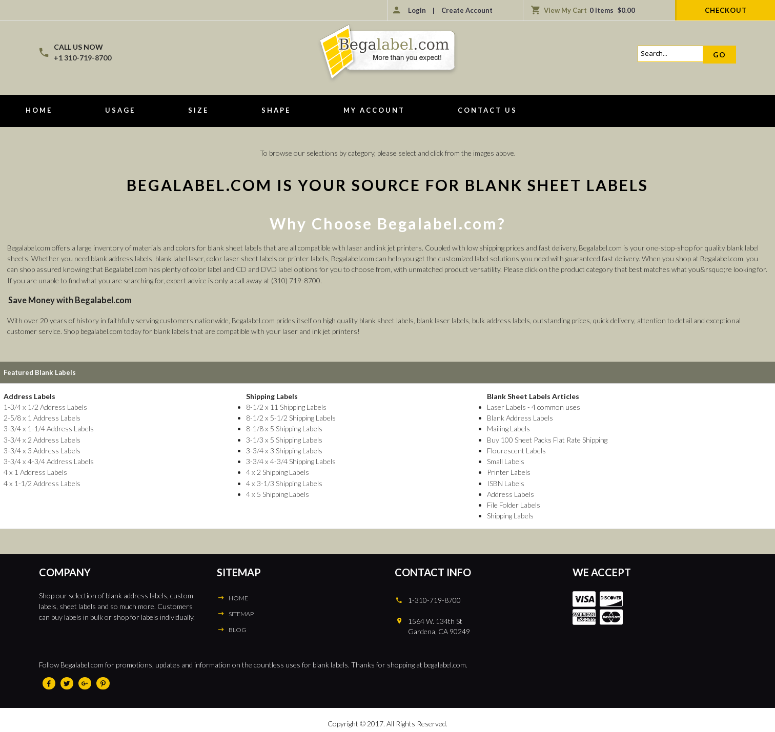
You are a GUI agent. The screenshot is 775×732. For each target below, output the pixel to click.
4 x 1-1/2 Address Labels (41, 481)
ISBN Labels (503, 481)
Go (719, 54)
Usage (120, 110)
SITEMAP (241, 612)
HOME (238, 596)
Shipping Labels (508, 514)
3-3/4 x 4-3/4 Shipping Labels (289, 460)
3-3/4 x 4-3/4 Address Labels (48, 460)
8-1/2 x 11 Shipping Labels (284, 406)
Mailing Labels (506, 428)
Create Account (467, 10)
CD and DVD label (264, 269)
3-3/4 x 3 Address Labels (41, 449)
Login (417, 10)
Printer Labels (506, 471)
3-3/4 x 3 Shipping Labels (282, 449)
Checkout (726, 10)
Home (39, 110)
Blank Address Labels (518, 417)
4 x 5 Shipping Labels (276, 492)
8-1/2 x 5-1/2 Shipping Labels (289, 417)
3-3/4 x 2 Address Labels (41, 438)
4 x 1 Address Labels (35, 471)
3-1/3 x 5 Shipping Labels (282, 438)
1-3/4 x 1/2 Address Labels (45, 406)
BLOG (237, 628)
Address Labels (508, 492)
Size (198, 110)
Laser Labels (504, 406)
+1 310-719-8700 (82, 57)
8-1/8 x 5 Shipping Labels (282, 428)
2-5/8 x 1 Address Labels (41, 417)
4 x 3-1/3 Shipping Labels (282, 481)
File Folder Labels (511, 503)
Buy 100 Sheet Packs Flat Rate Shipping (545, 438)
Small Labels (503, 460)
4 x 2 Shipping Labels (276, 471)
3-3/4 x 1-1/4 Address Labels (48, 428)
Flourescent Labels (514, 449)
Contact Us (487, 110)
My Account (374, 110)
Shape (276, 110)
